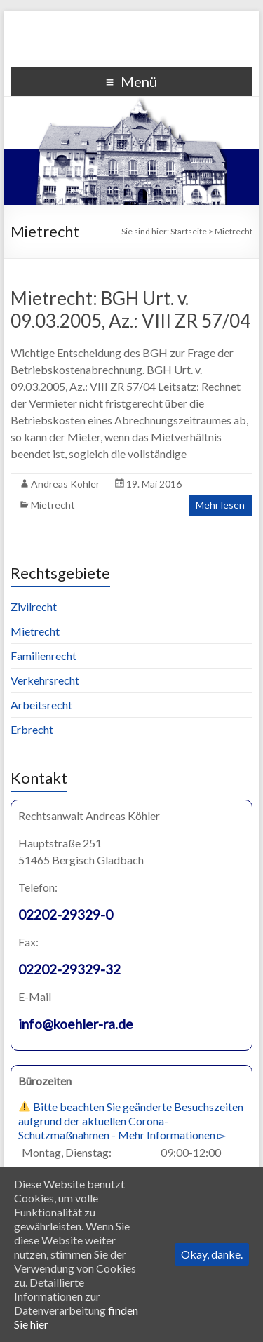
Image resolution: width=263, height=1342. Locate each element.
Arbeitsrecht (41, 704)
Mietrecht (53, 505)
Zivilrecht (34, 606)
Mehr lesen (220, 505)
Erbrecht (32, 729)
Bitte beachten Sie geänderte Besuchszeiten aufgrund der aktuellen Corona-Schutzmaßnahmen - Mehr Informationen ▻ (130, 1120)
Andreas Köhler (65, 484)
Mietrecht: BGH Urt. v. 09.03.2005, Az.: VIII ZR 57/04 (130, 309)
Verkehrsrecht (45, 680)
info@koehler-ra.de (75, 1024)
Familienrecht (43, 655)
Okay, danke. (212, 1254)
